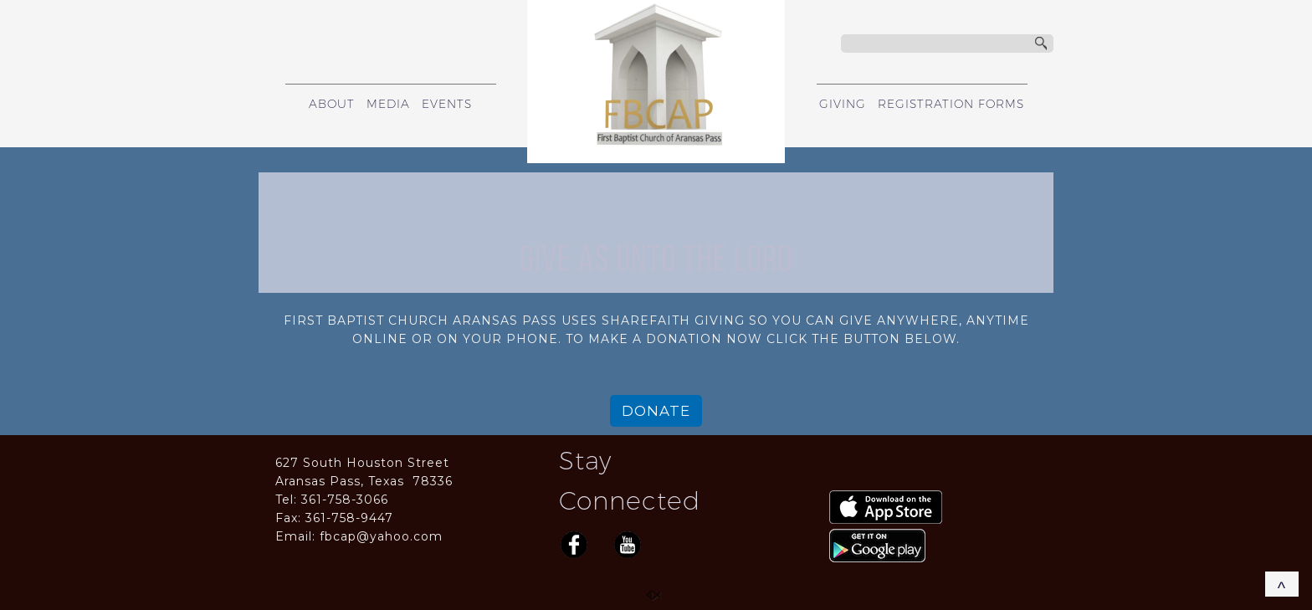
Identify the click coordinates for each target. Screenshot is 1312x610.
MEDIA (388, 103)
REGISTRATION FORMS (951, 103)
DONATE (656, 410)
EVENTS (447, 103)
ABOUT (332, 103)
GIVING (842, 103)
